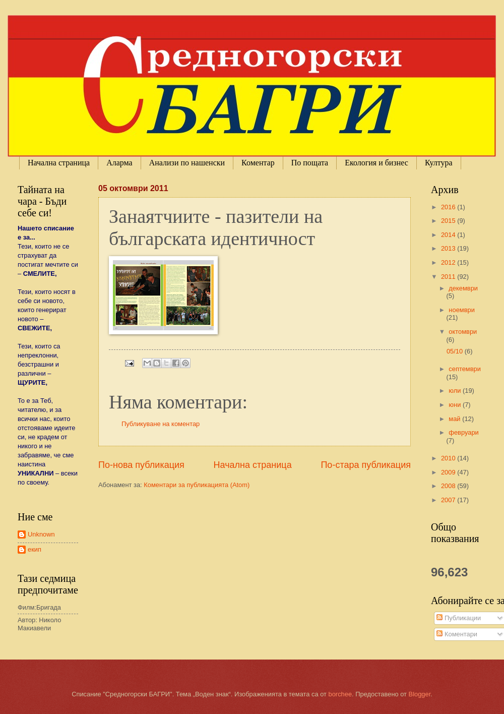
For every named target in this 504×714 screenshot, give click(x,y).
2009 (449, 472)
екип (34, 549)
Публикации (458, 618)
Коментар (258, 162)
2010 (449, 458)
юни (456, 404)
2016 (449, 207)
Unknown (41, 534)
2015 (449, 220)
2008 (449, 486)
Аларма (119, 162)
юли (456, 390)
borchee (340, 694)
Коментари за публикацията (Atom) (196, 485)
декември (463, 288)
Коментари (456, 634)
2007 (449, 500)
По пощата (309, 162)
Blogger (420, 694)
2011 (449, 276)
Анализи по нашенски (187, 162)
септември (465, 369)
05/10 (456, 351)
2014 (449, 235)
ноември (461, 310)
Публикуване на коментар (160, 424)
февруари (463, 432)
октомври (463, 331)
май (455, 419)
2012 (449, 262)
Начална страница (59, 162)
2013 (449, 248)
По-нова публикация (141, 465)
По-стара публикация (366, 465)
